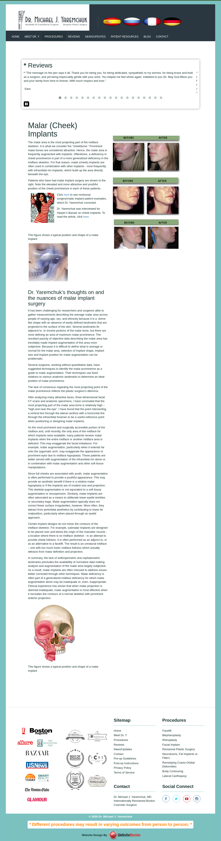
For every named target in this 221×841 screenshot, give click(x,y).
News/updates (95, 36)
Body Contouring (172, 771)
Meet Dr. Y (32, 36)
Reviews (74, 36)
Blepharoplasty (171, 735)
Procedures (53, 36)
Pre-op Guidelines (125, 758)
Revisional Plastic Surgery (178, 749)
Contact (162, 36)
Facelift (166, 730)
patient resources (124, 36)
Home (15, 36)
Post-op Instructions (126, 763)
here (67, 194)
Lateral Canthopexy (174, 776)
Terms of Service (124, 772)
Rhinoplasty (169, 740)
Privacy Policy (122, 767)
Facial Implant (171, 744)
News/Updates (123, 749)
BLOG (147, 36)
